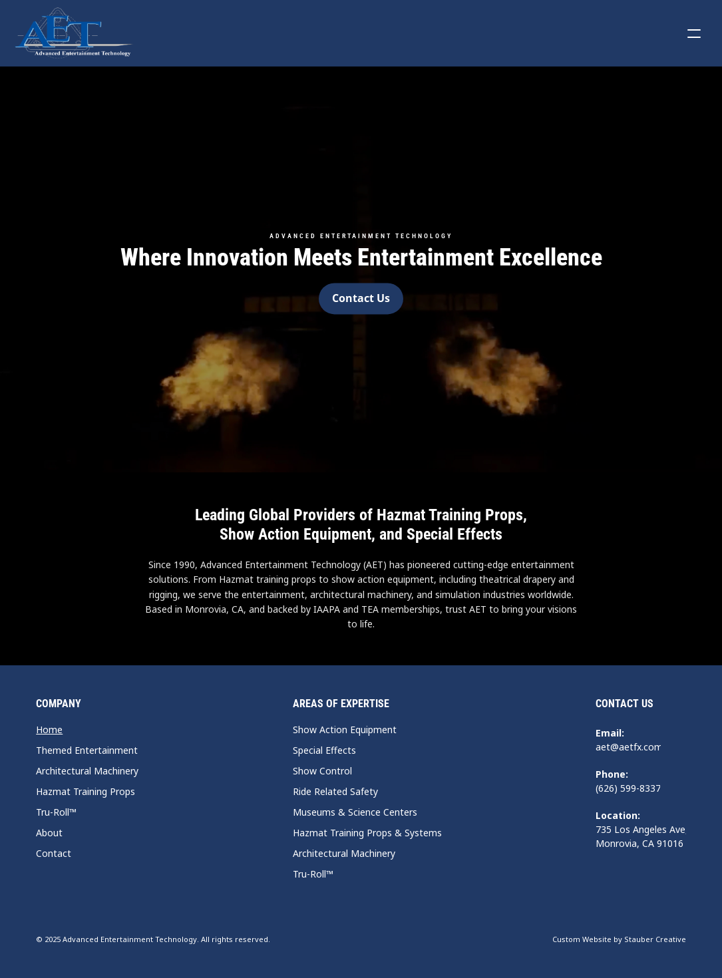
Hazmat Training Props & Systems (367, 832)
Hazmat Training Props (85, 791)
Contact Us (624, 703)
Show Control (322, 770)
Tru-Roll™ (56, 812)
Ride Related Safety (335, 791)
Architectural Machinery (87, 770)
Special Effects (324, 750)
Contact (53, 853)
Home (49, 729)
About (49, 832)
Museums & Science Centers (355, 812)
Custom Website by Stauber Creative (619, 939)
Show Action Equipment (345, 729)
